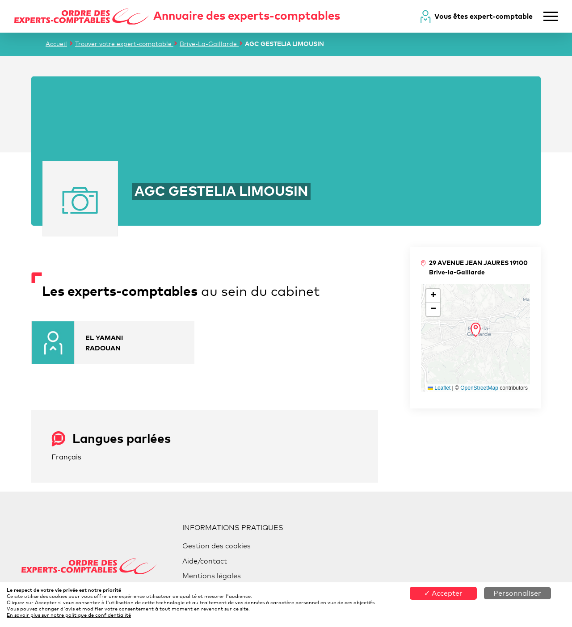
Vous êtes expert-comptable (483, 16)
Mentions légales (211, 576)
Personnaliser (517, 593)
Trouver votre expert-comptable (124, 43)
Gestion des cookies (216, 546)
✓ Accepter (443, 593)
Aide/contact (204, 561)
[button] (475, 330)
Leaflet (439, 388)
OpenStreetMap (479, 388)
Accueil (56, 43)
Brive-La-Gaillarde (209, 43)
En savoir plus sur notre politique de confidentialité (69, 615)
